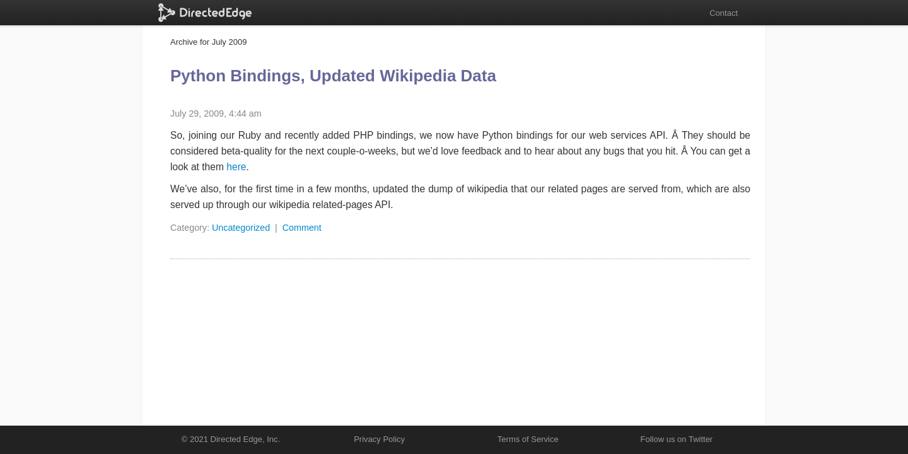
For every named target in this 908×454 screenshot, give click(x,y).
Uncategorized (241, 228)
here (236, 166)
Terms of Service (528, 439)
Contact (723, 13)
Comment (302, 228)
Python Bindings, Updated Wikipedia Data (333, 75)
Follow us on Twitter (677, 439)
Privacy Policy (379, 439)
